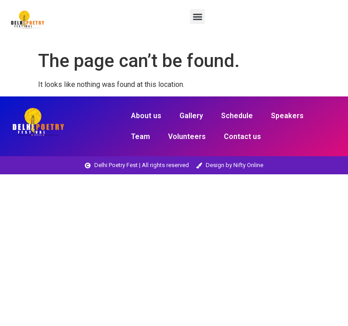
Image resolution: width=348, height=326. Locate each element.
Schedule (237, 115)
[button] (197, 16)
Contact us (242, 136)
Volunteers (187, 136)
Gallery (191, 115)
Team (140, 136)
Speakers (287, 115)
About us (146, 115)
